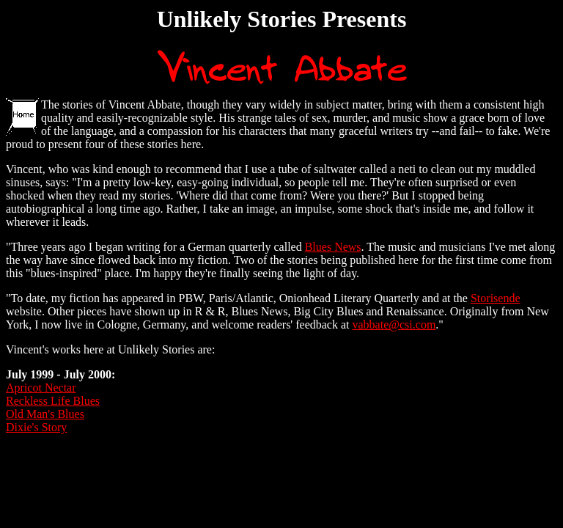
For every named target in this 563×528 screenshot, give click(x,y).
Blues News (333, 247)
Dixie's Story (36, 427)
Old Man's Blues (45, 414)
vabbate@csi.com (394, 324)
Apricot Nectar (41, 387)
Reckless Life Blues (53, 401)
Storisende (495, 298)
